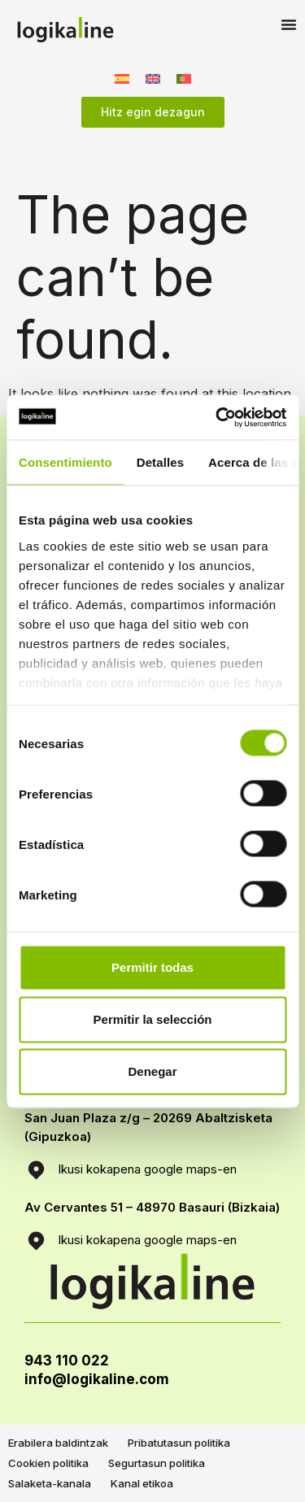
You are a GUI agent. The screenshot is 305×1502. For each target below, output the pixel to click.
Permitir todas (152, 967)
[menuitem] (122, 77)
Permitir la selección (153, 1019)
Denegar (152, 1071)
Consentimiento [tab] (65, 462)
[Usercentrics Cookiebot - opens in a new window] (217, 417)
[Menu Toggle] (289, 24)
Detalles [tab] (160, 462)
